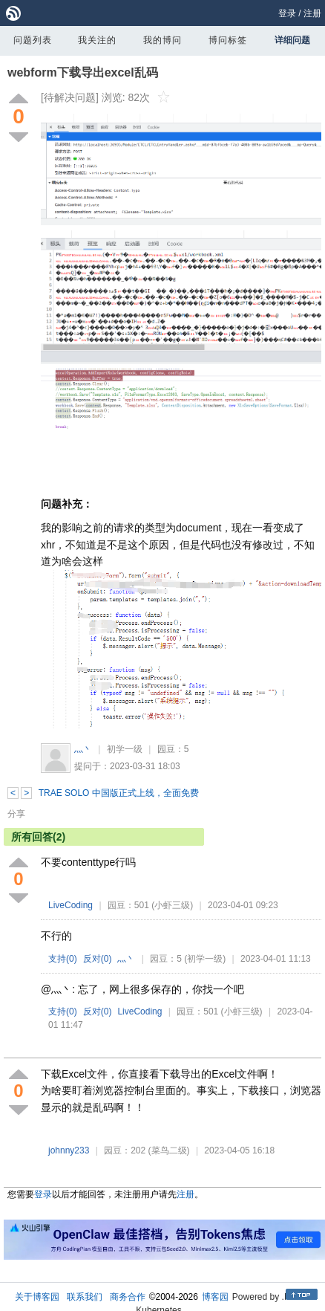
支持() (62, 959)
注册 (312, 13)
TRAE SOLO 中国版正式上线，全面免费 (119, 793)
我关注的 (97, 40)
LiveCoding (70, 905)
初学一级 (124, 749)
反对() (97, 959)
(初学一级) (205, 959)
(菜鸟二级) (169, 1150)
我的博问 (162, 40)
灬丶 (83, 749)
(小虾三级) (172, 905)
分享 (16, 814)
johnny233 (68, 1150)
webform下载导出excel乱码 (82, 72)
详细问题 (292, 40)
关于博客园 (37, 1297)
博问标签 (228, 40)
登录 (287, 13)
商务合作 (127, 1297)
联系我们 (84, 1297)
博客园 (215, 1297)
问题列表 (32, 40)
